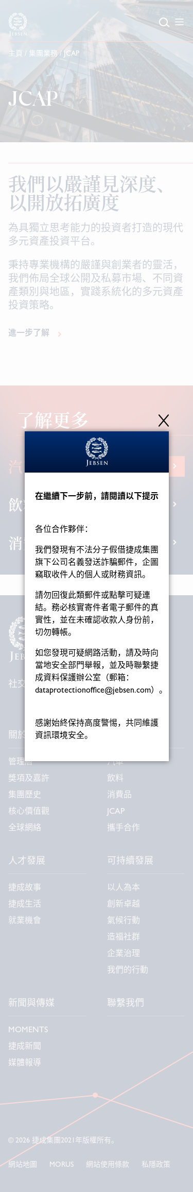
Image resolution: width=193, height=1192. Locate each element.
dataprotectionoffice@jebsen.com (93, 691)
